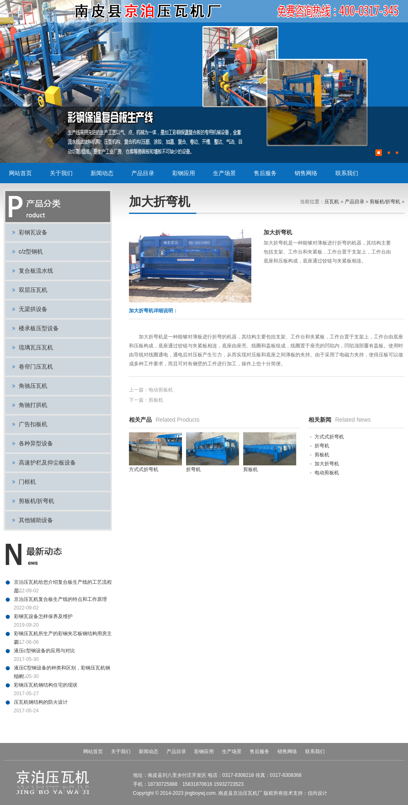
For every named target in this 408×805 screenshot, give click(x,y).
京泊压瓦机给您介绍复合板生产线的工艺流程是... (63, 583)
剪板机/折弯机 (37, 501)
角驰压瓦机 (33, 385)
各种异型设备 (36, 443)
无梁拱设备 (33, 309)
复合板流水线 (36, 270)
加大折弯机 (327, 464)
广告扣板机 (33, 424)
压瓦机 (331, 202)
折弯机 (322, 446)
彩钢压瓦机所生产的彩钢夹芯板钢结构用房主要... (63, 634)
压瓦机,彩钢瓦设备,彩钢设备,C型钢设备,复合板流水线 (148, 11)
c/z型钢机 (31, 251)
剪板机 (156, 400)
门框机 (27, 481)
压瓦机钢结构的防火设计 (41, 702)
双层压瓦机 (33, 290)
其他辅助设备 (36, 520)
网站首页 (20, 173)
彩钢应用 (183, 173)
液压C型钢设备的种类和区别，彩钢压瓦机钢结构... (62, 668)
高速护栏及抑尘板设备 (47, 462)
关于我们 (61, 173)
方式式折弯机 (329, 437)
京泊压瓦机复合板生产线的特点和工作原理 (60, 599)
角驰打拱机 (33, 405)
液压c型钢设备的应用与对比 (44, 651)
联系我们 (346, 173)
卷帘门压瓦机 (36, 366)
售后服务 (265, 173)
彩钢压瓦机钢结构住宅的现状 (46, 685)
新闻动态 (102, 173)
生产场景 (224, 173)
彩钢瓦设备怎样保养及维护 (43, 616)
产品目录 (142, 173)
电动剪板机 (161, 390)
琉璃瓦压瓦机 (36, 347)
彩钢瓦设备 (33, 232)
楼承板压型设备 (39, 328)
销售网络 (306, 173)
